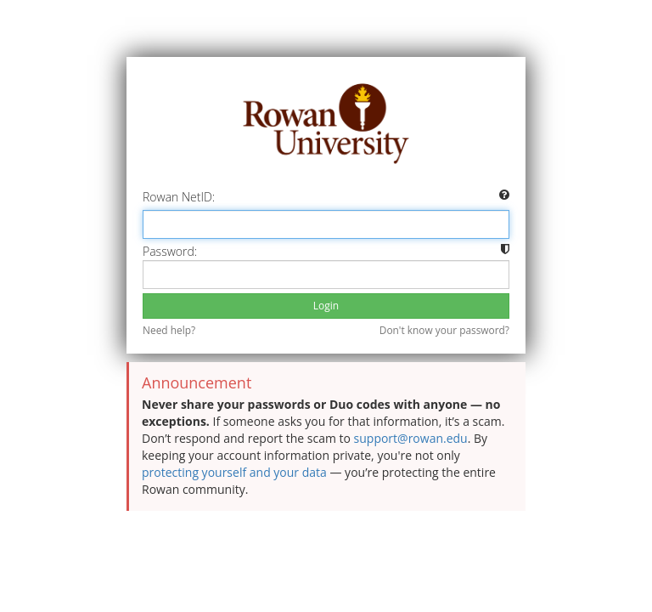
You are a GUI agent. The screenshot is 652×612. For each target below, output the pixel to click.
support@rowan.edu (411, 438)
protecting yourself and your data (234, 472)
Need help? (169, 330)
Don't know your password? (444, 330)
